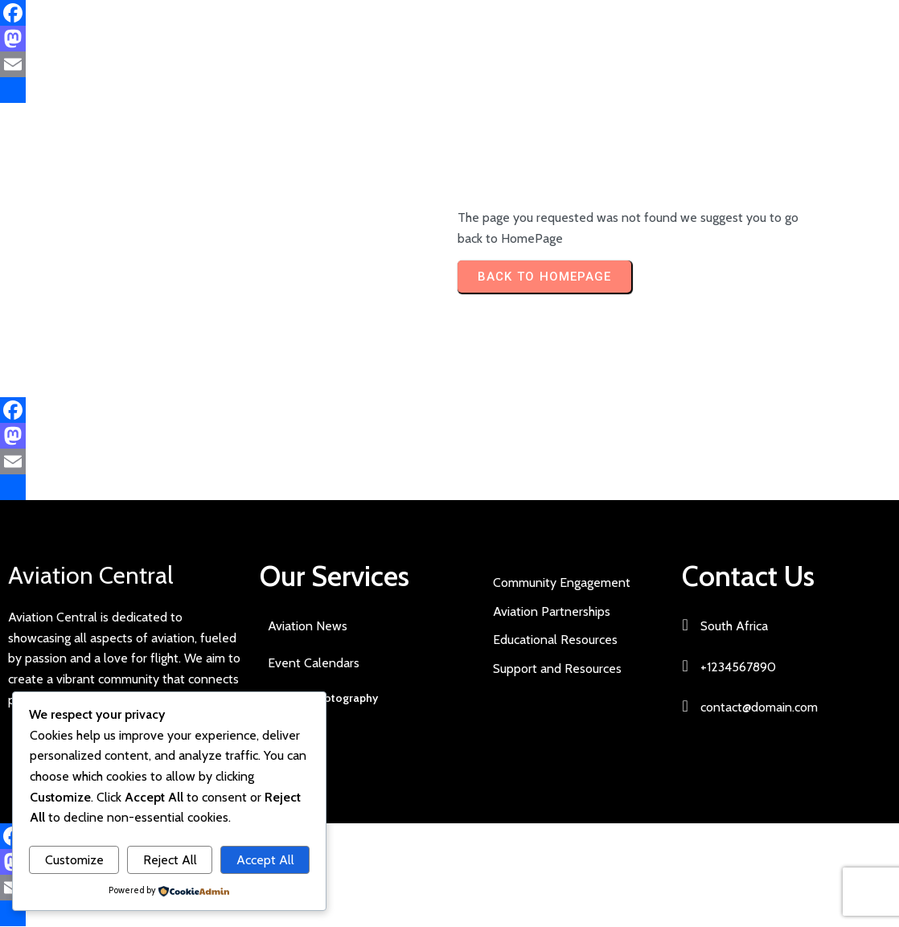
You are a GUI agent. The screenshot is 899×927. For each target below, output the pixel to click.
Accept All (265, 860)
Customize (74, 860)
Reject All (170, 860)
